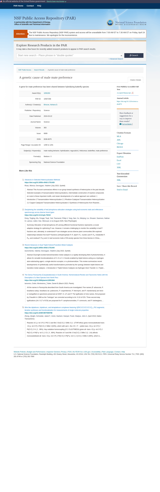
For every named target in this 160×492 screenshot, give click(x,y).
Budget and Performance (36, 352)
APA (118, 140)
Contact (30, 6)
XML (119, 167)
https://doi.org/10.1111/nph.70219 (38, 215)
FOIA (69, 352)
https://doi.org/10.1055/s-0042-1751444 (40, 248)
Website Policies (20, 352)
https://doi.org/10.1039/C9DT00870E (39, 313)
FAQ (39, 6)
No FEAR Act (77, 352)
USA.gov (87, 352)
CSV (118, 164)
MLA (119, 136)
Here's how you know (56, 1)
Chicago (120, 143)
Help (123, 352)
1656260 (47, 93)
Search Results (39, 70)
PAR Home (18, 6)
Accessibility (95, 352)
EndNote (120, 157)
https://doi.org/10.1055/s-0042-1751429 (40, 182)
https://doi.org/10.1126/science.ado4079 (127, 102)
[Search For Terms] (69, 55)
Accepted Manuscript (125, 93)
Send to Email (122, 190)
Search (134, 55)
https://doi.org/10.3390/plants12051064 (40, 280)
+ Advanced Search (116, 59)
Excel (119, 160)
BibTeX (120, 147)
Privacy (63, 352)
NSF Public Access (24, 70)
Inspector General (53, 352)
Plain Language (107, 352)
